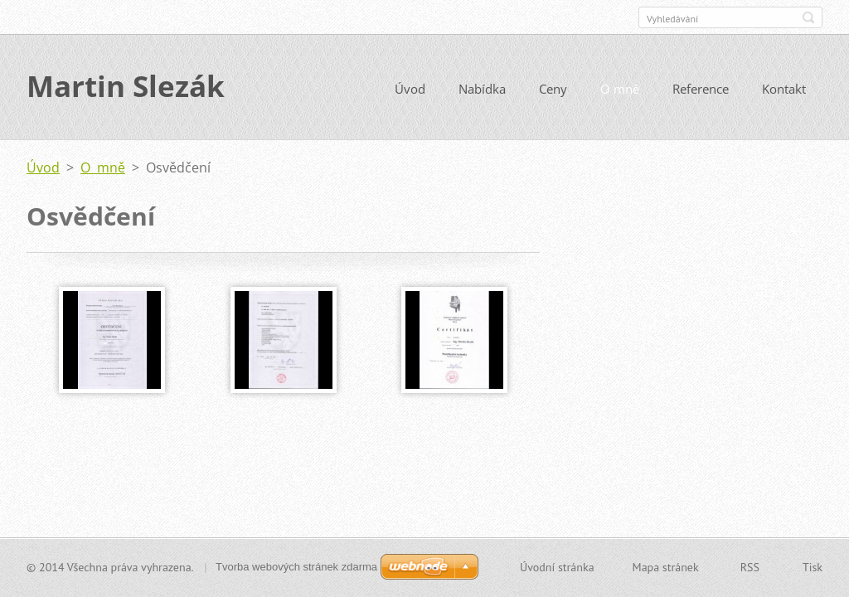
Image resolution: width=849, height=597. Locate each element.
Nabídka (482, 89)
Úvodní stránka (557, 567)
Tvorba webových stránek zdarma (296, 567)
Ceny (553, 89)
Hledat (808, 17)
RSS (749, 567)
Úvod (410, 89)
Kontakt (784, 89)
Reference (700, 89)
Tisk (812, 567)
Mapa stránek (666, 567)
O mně (619, 89)
